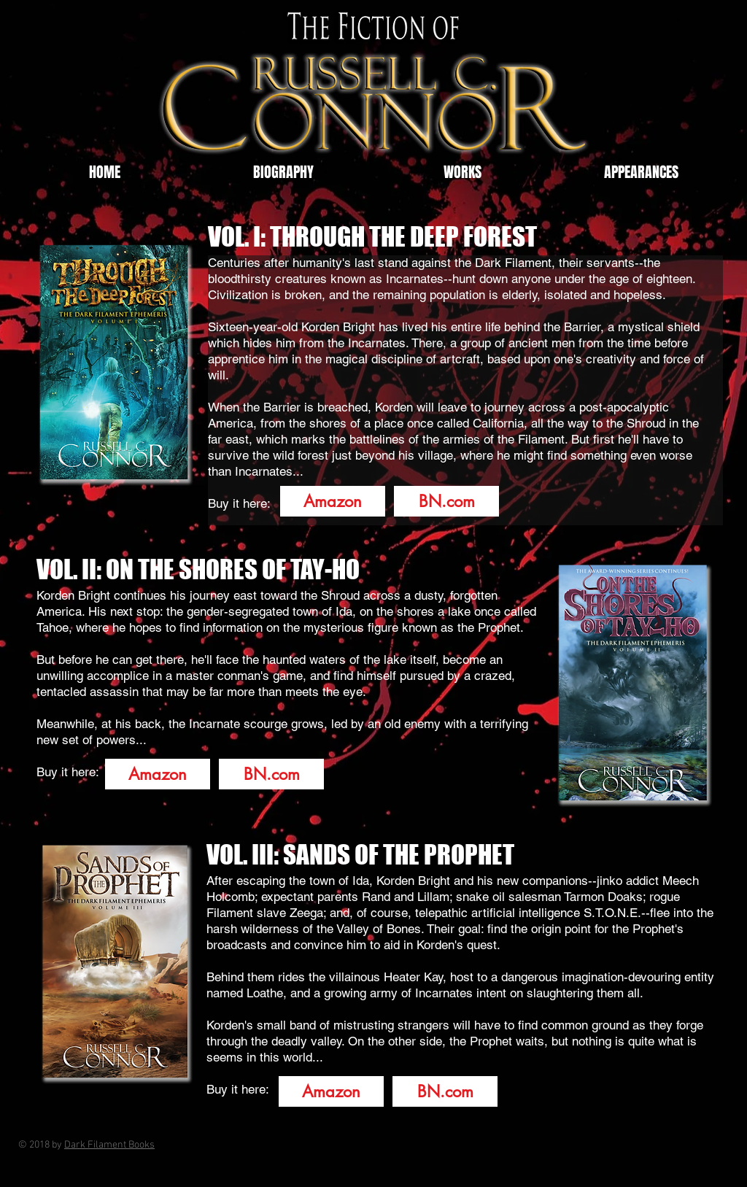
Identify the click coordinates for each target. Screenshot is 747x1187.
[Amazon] (332, 501)
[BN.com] (446, 501)
